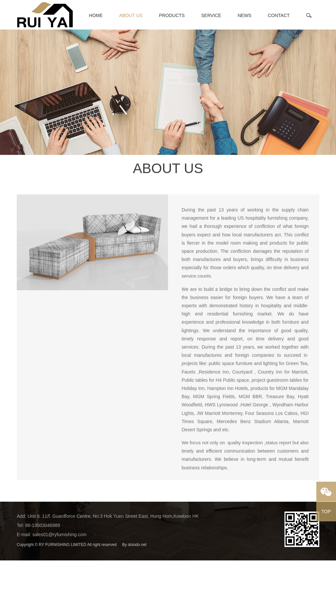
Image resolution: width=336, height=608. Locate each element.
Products (172, 15)
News (244, 15)
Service (211, 15)
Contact (279, 15)
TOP (326, 511)
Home (96, 15)
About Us (130, 15)
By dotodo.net (134, 544)
